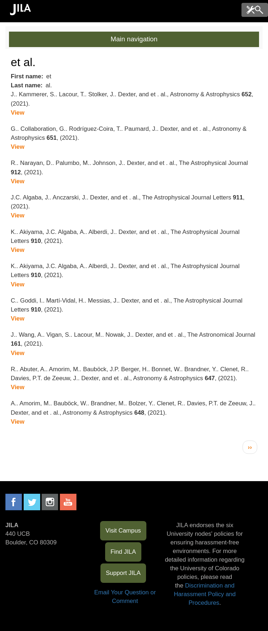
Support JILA (123, 573)
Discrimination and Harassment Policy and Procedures (205, 594)
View (17, 112)
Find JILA (123, 551)
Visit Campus (123, 530)
